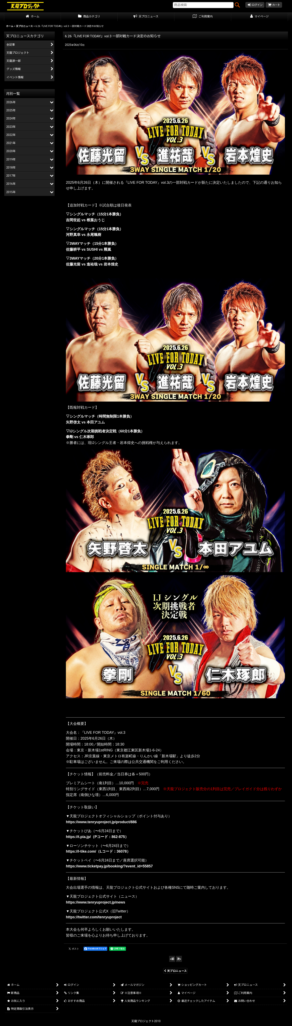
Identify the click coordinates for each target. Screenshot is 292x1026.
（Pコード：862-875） (110, 837)
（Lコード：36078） (113, 851)
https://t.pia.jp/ (78, 837)
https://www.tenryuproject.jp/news (95, 902)
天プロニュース (175, 970)
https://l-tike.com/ (81, 851)
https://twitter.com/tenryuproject (94, 917)
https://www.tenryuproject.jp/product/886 (101, 822)
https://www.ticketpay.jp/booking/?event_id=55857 (109, 866)
